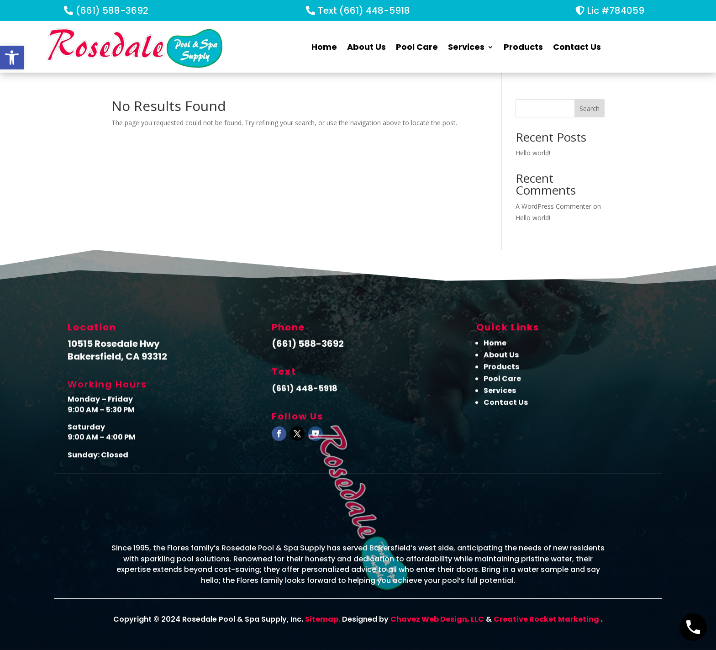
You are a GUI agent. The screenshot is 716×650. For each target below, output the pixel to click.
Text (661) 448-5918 (364, 10)
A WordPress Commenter (553, 206)
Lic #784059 (615, 10)
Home (324, 47)
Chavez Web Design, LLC (437, 619)
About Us (366, 47)
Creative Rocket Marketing (546, 619)
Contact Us (577, 47)
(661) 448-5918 (304, 393)
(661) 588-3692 (112, 10)
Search (589, 108)
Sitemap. (322, 619)
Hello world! (533, 152)
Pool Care (417, 47)
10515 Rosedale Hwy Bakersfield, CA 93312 (117, 355)
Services (466, 47)
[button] (12, 57)
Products (523, 47)
